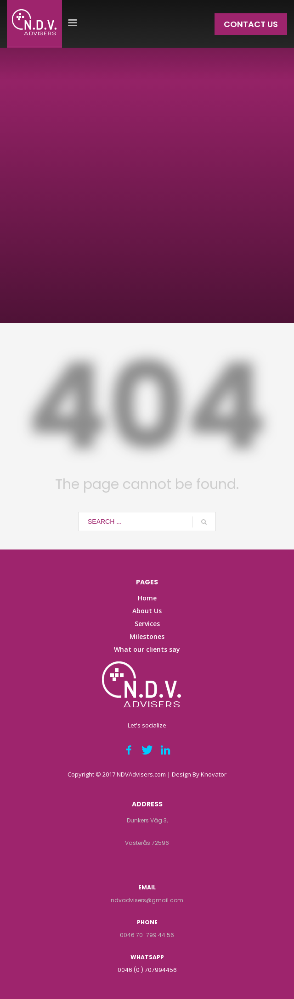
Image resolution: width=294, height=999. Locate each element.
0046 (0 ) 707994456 (147, 970)
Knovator (213, 774)
